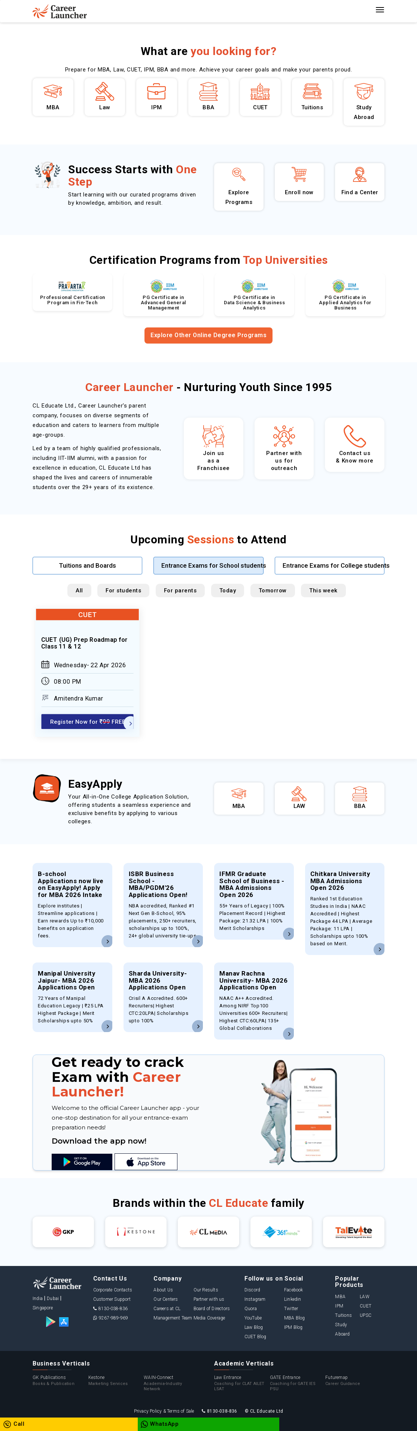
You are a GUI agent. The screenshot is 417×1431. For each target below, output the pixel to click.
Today (227, 590)
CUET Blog (255, 1336)
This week (323, 590)
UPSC (365, 1315)
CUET (365, 1306)
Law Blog (253, 1327)
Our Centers (165, 1299)
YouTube (253, 1318)
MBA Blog (294, 1318)
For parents (180, 590)
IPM (339, 1306)
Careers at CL (166, 1308)
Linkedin (292, 1299)
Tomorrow (273, 590)
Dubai (53, 1298)
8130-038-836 (110, 1308)
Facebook (293, 1290)
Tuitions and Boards (87, 565)
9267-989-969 (110, 1318)
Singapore (43, 1308)
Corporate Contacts (113, 1290)
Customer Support (112, 1299)
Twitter (291, 1308)
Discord (252, 1290)
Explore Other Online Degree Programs (208, 335)
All (79, 590)
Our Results (206, 1290)
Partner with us (209, 1299)
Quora (250, 1308)
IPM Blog (293, 1327)
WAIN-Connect (172, 1383)
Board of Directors (212, 1308)
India (38, 1298)
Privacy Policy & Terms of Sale (164, 1411)
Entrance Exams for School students (212, 565)
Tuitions (343, 1315)
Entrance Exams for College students (333, 565)
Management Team (172, 1318)
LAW (364, 1296)
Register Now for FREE (87, 721)
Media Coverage (209, 1318)
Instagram (255, 1299)
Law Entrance (242, 1383)
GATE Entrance (298, 1383)
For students (123, 590)
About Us (163, 1290)
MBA (340, 1296)
